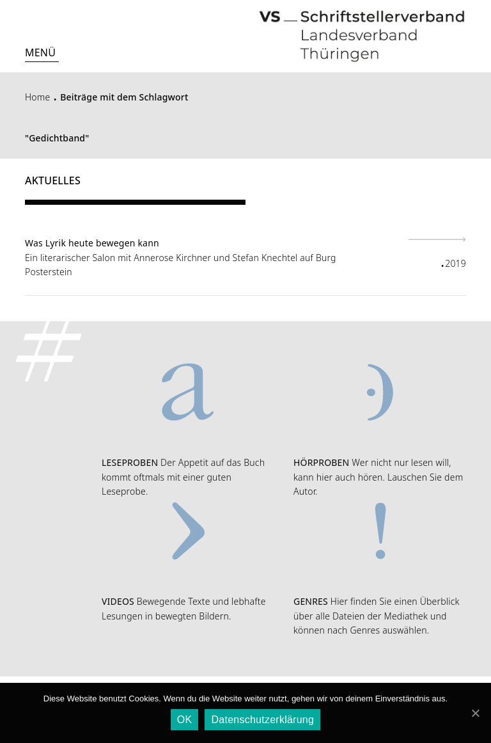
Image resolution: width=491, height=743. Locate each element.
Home (37, 97)
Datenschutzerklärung (262, 719)
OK (184, 719)
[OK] (475, 713)
